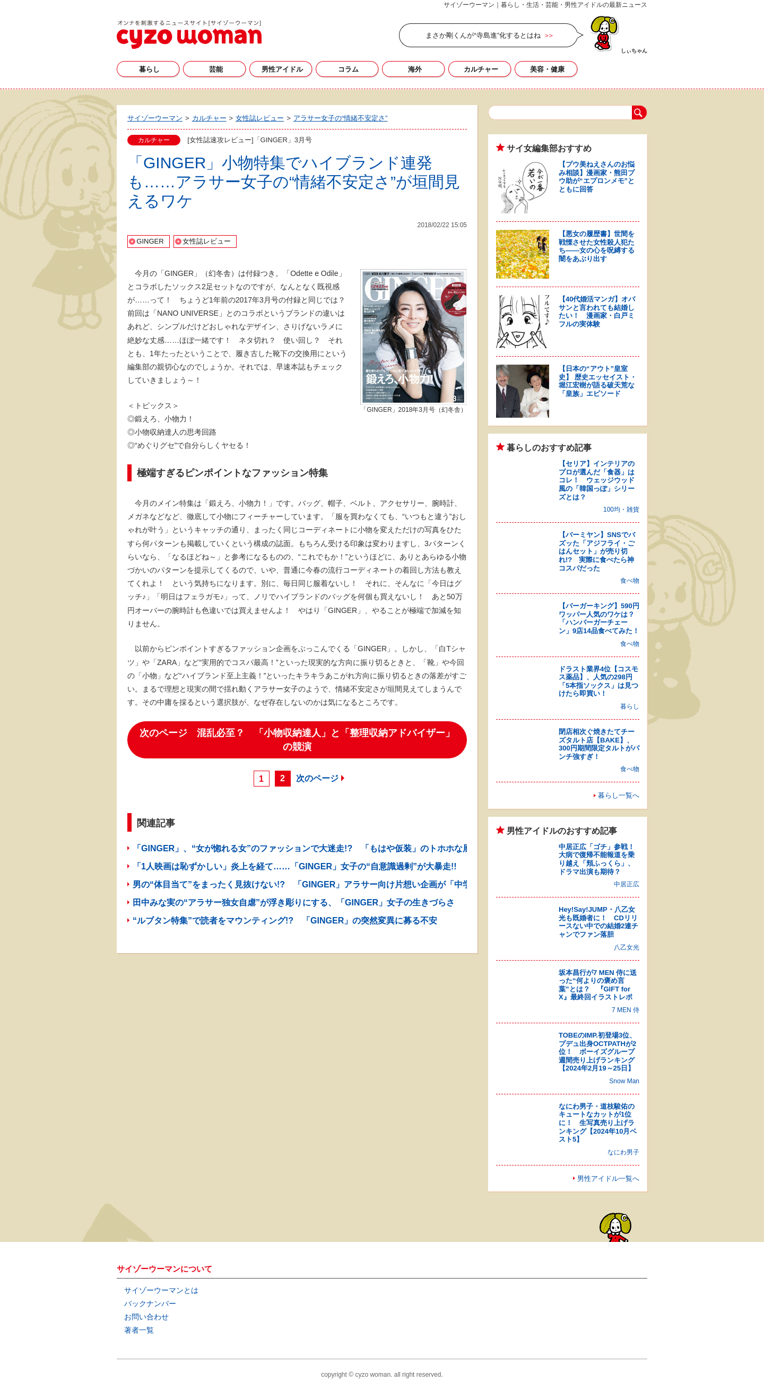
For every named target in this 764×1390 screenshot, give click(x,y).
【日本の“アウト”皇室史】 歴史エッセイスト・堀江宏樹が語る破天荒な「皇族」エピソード (598, 381)
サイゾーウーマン (189, 34)
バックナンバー (150, 1303)
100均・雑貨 (621, 509)
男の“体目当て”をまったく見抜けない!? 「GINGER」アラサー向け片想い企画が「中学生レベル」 (323, 884)
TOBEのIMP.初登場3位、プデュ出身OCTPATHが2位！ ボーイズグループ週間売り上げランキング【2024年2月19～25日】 (597, 1051)
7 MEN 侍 (625, 1010)
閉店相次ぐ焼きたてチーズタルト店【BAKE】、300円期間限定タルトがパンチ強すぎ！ (599, 744)
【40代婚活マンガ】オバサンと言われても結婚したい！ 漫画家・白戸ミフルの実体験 (597, 311)
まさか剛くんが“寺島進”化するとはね (483, 35)
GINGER (149, 241)
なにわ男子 (623, 1152)
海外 (415, 69)
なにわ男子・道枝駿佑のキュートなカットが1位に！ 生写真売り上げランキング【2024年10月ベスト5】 (598, 1122)
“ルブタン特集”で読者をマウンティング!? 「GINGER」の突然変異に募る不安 (285, 920)
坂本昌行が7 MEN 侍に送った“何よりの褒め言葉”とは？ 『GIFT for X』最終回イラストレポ (598, 985)
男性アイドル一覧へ (608, 1178)
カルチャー (481, 69)
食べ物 (629, 580)
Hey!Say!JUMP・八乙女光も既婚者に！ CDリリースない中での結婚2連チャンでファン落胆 (598, 921)
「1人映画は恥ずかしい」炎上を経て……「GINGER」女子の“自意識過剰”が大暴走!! (295, 866)
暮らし (149, 69)
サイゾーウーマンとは (161, 1290)
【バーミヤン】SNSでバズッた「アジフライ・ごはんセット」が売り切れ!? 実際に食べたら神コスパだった (597, 551)
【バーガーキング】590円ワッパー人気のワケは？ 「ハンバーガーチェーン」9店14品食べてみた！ (600, 618)
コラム (348, 69)
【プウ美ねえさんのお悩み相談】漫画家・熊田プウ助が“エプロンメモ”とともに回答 (597, 176)
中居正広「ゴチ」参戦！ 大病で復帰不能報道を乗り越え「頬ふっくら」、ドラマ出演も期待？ (600, 859)
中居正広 (626, 884)
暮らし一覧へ (618, 795)
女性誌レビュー (207, 241)
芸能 (216, 69)
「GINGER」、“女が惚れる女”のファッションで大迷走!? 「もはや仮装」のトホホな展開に (310, 848)
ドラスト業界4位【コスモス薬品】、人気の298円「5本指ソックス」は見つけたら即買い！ (598, 681)
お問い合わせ (146, 1317)
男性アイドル (282, 69)
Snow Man (624, 1081)
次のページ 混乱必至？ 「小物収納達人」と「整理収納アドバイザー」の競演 (297, 740)
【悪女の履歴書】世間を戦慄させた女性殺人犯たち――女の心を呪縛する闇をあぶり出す (597, 246)
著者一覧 (139, 1330)
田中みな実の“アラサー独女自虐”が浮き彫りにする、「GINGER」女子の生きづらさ (294, 902)
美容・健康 (547, 69)
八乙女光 (626, 947)
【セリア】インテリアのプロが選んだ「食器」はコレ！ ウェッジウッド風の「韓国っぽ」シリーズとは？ (597, 480)
